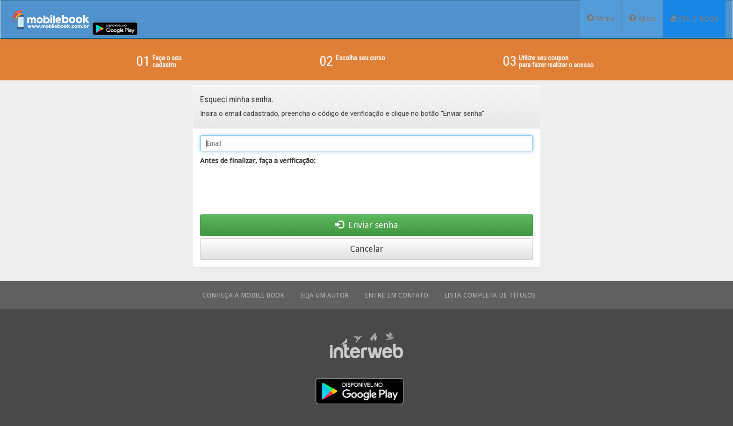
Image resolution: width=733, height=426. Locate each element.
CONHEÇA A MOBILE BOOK (243, 295)
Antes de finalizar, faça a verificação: (258, 160)
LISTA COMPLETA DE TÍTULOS (490, 295)
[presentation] (271, 191)
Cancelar (366, 249)
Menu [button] (600, 18)
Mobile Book (50, 19)
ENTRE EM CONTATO (396, 295)
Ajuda (642, 18)
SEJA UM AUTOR (324, 295)
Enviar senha (366, 225)
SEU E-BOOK (694, 18)
